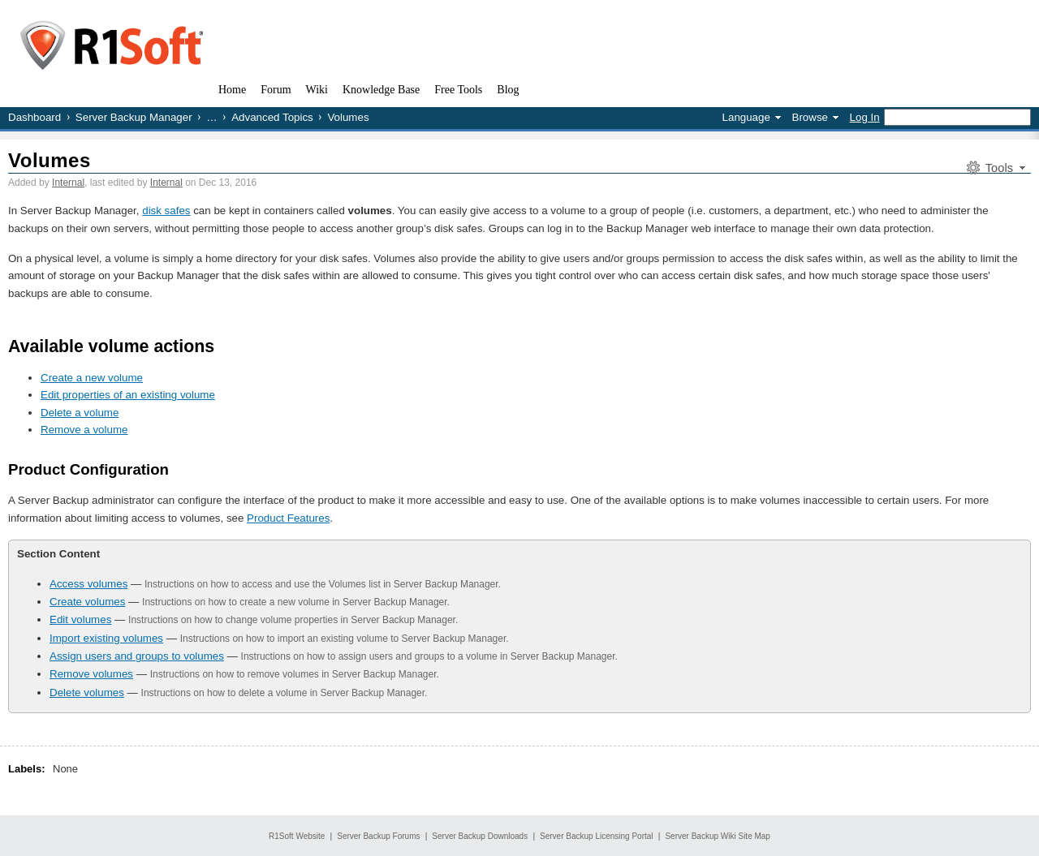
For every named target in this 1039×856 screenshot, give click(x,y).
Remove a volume (84, 430)
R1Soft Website (297, 836)
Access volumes (88, 584)
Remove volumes (91, 674)
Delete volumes (87, 692)
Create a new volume (92, 378)
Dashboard (34, 117)
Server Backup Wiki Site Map (717, 836)
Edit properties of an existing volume (128, 395)
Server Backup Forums (378, 836)
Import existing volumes (106, 638)
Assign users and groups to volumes (137, 656)
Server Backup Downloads (480, 836)
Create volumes (87, 602)
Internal (68, 182)
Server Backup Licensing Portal (596, 836)
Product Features (288, 518)
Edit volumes (80, 619)
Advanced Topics (272, 117)
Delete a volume (80, 412)
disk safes (166, 210)
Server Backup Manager (133, 117)
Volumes (49, 160)
